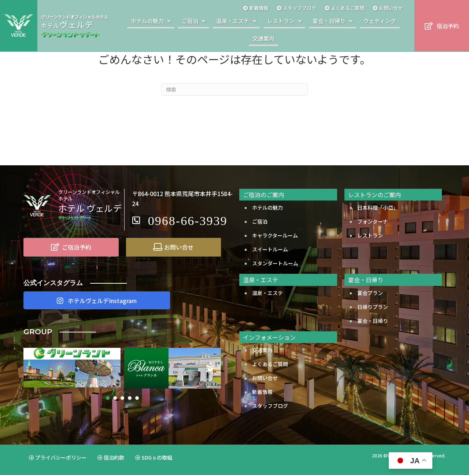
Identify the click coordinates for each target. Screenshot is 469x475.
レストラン (370, 235)
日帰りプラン (372, 306)
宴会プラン (370, 293)
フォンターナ (372, 221)
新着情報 (262, 391)
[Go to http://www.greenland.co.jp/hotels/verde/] (76, 25)
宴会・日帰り (372, 320)
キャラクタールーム (275, 235)
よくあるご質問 (270, 364)
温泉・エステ (267, 293)
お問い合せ (265, 378)
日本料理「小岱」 (377, 207)
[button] (441, 26)
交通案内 (262, 350)
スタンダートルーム (275, 263)
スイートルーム (270, 249)
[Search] (234, 89)
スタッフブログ (270, 405)
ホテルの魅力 (267, 207)
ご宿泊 (259, 221)
